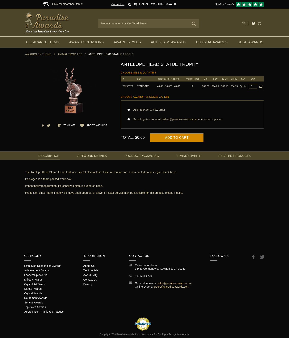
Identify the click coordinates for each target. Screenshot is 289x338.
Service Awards (33, 302)
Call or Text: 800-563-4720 (157, 4)
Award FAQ (90, 275)
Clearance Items (42, 42)
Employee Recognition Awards (42, 265)
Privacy (87, 284)
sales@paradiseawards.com (174, 283)
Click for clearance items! (67, 4)
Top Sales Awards (35, 307)
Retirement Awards (35, 297)
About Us (88, 265)
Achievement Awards (37, 270)
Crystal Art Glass (34, 284)
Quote (243, 86)
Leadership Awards (35, 275)
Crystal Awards (212, 42)
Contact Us (90, 279)
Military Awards (33, 279)
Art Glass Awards (168, 42)
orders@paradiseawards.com (171, 286)
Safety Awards (33, 288)
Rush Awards (250, 42)
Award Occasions (86, 42)
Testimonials (90, 270)
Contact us (117, 4)
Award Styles (127, 42)
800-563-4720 (143, 275)
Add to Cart (177, 138)
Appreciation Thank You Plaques (44, 311)
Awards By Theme (38, 54)
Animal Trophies (70, 54)
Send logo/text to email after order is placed (192, 119)
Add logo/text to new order (148, 109)
